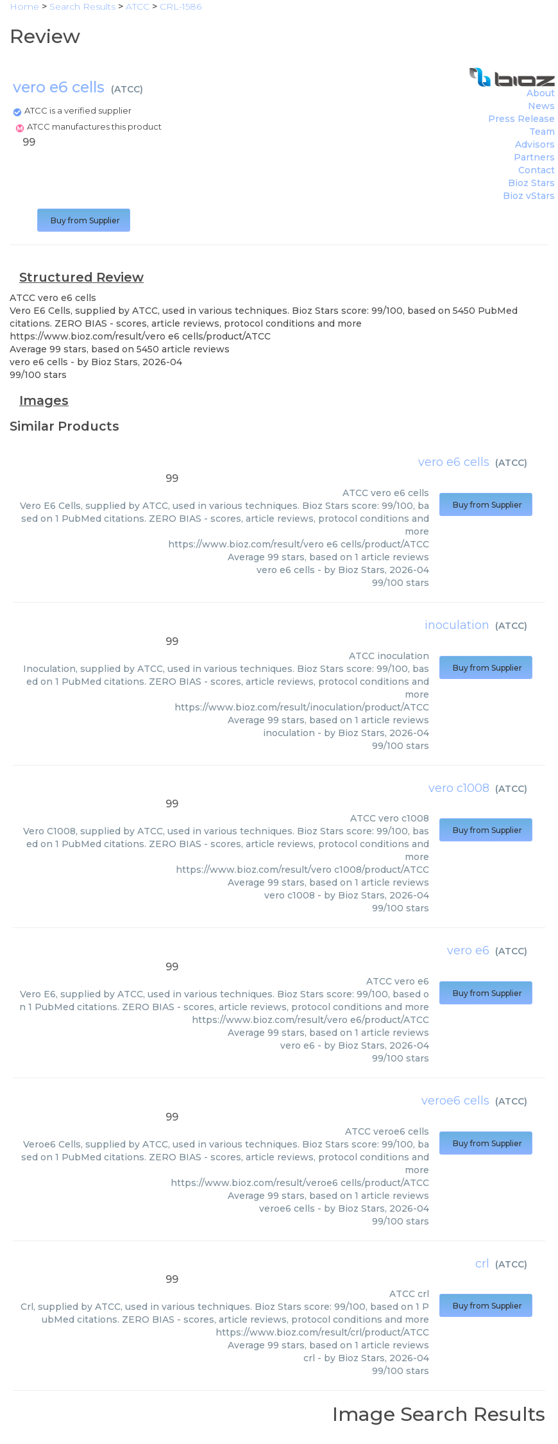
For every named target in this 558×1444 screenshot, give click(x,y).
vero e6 (468, 950)
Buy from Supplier (84, 220)
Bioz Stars (531, 183)
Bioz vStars (529, 196)
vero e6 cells (453, 462)
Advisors (535, 144)
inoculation (457, 625)
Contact (536, 170)
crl (482, 1264)
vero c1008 (458, 788)
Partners (534, 157)
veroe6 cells (455, 1101)
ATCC (127, 89)
